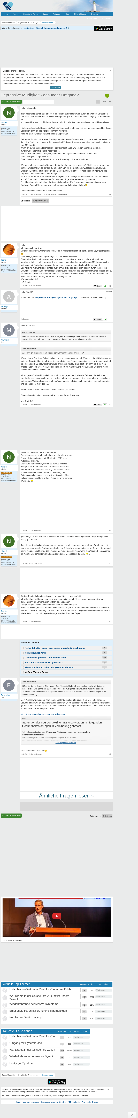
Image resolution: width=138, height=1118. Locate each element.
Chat (67, 14)
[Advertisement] (66, 774)
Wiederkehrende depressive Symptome (33, 1004)
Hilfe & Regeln (80, 14)
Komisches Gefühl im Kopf (25, 1017)
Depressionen (47, 1075)
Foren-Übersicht (8, 1075)
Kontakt (18, 1102)
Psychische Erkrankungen (28, 1075)
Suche (45, 14)
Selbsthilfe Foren (30, 14)
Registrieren (92, 18)
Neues (15, 14)
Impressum (35, 1102)
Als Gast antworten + (11, 101)
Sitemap (95, 1102)
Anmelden (106, 18)
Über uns (26, 1102)
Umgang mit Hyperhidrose (25, 1043)
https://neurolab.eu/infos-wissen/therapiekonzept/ (43, 714)
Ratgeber (56, 14)
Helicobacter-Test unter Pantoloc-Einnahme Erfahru (41, 989)
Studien (94, 14)
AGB (69, 1102)
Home (5, 14)
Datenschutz (45, 1102)
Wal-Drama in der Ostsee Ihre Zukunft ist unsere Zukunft (44, 1049)
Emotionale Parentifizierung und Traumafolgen (38, 1010)
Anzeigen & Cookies (58, 1102)
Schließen (55, 87)
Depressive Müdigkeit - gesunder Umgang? (40, 95)
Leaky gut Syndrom (21, 1063)
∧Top (132, 1115)
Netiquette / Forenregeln (81, 1102)
